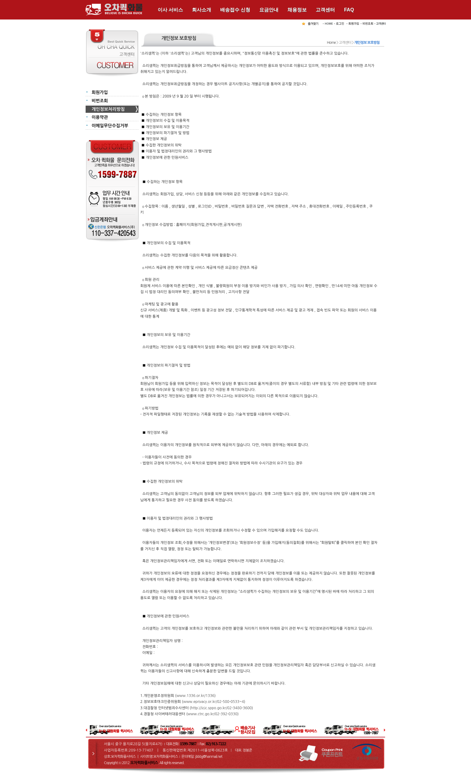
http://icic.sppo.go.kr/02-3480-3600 (221, 708)
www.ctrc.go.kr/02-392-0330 (212, 714)
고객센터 (325, 9)
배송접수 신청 (235, 9)
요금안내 (268, 9)
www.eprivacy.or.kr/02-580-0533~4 (213, 702)
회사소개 (201, 9)
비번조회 (100, 101)
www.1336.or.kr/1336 (195, 696)
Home (331, 42)
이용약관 (100, 117)
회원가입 (100, 92)
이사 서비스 (170, 9)
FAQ (349, 9)
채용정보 (297, 9)
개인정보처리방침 (108, 109)
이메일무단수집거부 (110, 126)
